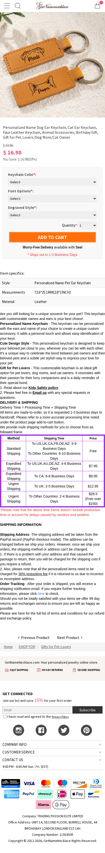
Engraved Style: (22, 207)
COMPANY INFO (14, 744)
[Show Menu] (7, 5)
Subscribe (87, 709)
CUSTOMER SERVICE (18, 752)
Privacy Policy (60, 717)
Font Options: (20, 191)
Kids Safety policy (43, 388)
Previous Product (34, 637)
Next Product (69, 637)
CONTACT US (12, 759)
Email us (39, 393)
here (21, 613)
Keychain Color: (22, 174)
